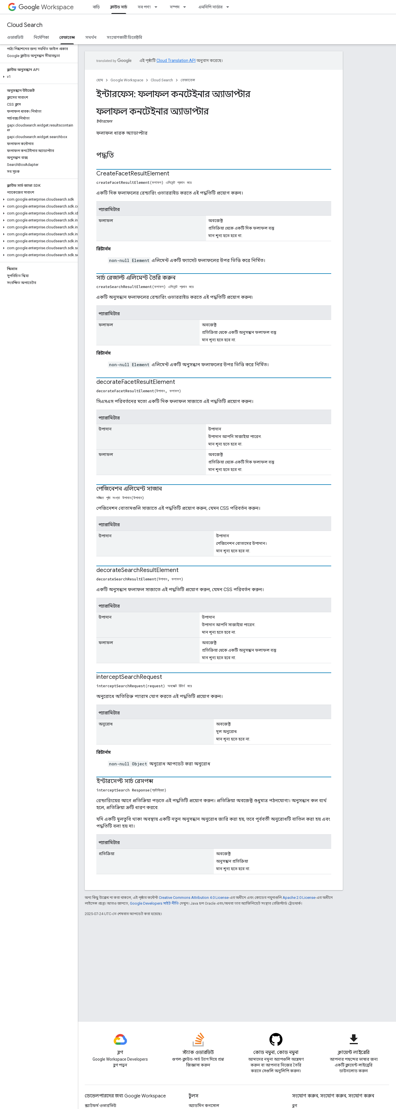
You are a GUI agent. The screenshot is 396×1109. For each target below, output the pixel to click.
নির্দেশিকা (41, 37)
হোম (99, 80)
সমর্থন (90, 37)
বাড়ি (96, 7)
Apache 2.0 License (299, 897)
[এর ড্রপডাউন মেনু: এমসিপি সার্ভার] (229, 7)
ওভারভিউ (15, 37)
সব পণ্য (144, 7)
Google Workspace (126, 80)
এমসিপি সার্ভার (210, 7)
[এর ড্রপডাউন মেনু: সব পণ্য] (158, 7)
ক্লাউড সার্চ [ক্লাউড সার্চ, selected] (118, 7)
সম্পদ (174, 7)
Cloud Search (25, 25)
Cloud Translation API (176, 60)
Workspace (46, 7)
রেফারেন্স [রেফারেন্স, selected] (67, 37)
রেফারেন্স (187, 80)
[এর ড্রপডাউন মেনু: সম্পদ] (186, 7)
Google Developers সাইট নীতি (154, 903)
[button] (37, 76)
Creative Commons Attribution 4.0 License (194, 897)
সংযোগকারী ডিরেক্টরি (124, 37)
